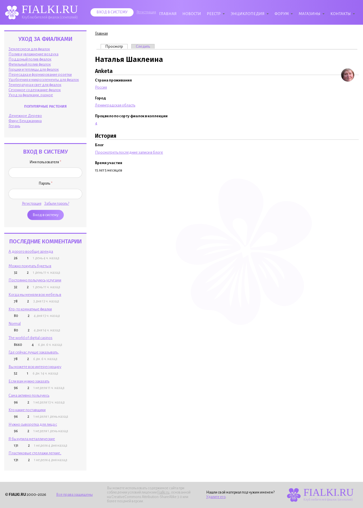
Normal (15, 323)
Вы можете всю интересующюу (35, 367)
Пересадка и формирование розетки (40, 74)
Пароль (45, 183)
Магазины (309, 14)
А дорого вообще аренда (31, 251)
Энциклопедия (248, 14)
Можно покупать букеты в (30, 266)
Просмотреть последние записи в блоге (129, 152)
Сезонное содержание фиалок (35, 90)
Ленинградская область (115, 105)
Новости (191, 14)
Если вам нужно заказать (29, 381)
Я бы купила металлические (32, 439)
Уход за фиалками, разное (31, 95)
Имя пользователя (45, 162)
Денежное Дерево (25, 116)
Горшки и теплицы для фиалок (34, 69)
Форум (282, 14)
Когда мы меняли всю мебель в (35, 294)
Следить (143, 46)
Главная (168, 14)
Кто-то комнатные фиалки (30, 309)
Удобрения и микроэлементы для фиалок (44, 80)
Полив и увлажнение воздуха (33, 54)
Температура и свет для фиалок (35, 85)
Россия (101, 87)
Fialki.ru (163, 492)
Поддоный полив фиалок (30, 59)
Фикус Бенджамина (25, 121)
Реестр (214, 14)
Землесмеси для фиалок (29, 49)
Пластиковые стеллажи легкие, (35, 453)
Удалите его (215, 497)
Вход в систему (112, 12)
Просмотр (116, 46)
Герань (14, 126)
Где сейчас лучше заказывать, (34, 352)
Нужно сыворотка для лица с (33, 424)
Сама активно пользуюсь (29, 395)
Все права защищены (74, 494)
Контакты (340, 14)
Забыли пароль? (56, 204)
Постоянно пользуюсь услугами (35, 280)
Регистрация (146, 12)
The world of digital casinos (30, 338)
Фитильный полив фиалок (30, 64)
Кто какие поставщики (27, 410)
